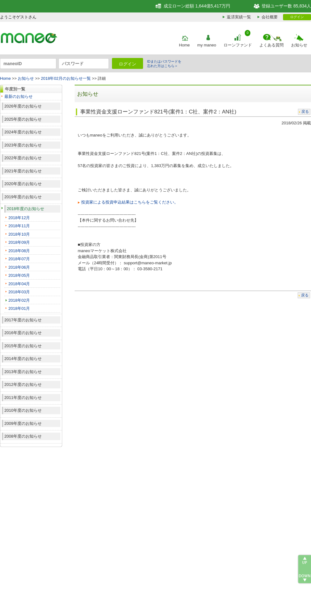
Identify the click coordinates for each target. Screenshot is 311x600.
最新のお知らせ (18, 96)
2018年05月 (19, 275)
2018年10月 (19, 234)
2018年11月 (19, 225)
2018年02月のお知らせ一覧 (66, 78)
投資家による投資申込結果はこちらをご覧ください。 (129, 202)
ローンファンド (238, 45)
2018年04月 (19, 283)
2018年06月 (19, 267)
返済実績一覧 (239, 17)
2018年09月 (19, 242)
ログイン (297, 17)
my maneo (206, 45)
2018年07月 (19, 259)
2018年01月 (19, 308)
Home (184, 45)
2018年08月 (19, 250)
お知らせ (299, 45)
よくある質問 (271, 45)
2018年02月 (19, 300)
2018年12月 (19, 217)
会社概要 (270, 17)
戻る (305, 111)
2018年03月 (19, 292)
